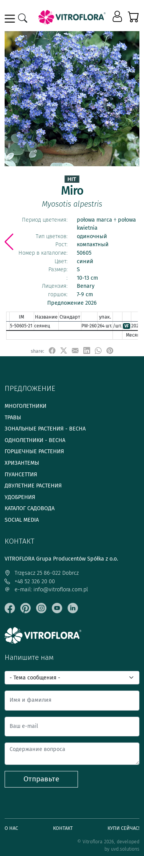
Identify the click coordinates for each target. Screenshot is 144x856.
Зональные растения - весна (45, 428)
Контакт (63, 828)
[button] (118, 17)
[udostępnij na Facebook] (52, 351)
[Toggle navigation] (11, 19)
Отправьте (41, 778)
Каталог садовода (30, 508)
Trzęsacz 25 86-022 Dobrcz (42, 573)
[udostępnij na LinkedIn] (86, 351)
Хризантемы (22, 463)
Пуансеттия (21, 474)
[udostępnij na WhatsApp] (98, 351)
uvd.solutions (125, 849)
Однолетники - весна (35, 440)
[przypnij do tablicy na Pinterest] (109, 351)
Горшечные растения (34, 451)
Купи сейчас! (123, 828)
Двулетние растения (33, 485)
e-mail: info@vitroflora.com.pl (46, 589)
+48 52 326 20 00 (30, 581)
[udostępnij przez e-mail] (75, 351)
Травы (13, 417)
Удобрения (20, 497)
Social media (22, 520)
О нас (11, 828)
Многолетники (25, 406)
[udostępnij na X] (63, 351)
